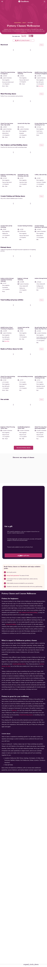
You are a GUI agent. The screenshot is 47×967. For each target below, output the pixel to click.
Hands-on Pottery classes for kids (12, 349)
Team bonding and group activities (12, 300)
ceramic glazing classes (19, 664)
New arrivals (5, 399)
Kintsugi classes (6, 247)
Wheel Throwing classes (8, 94)
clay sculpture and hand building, (28, 612)
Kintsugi (14, 710)
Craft (24, 22)
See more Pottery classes (23, 447)
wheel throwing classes (26, 714)
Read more (23, 32)
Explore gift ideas (23, 555)
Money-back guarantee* (13, 575)
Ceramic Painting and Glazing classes (13, 196)
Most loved (4, 45)
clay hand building (11, 624)
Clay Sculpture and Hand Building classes (14, 145)
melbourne (17, 22)
